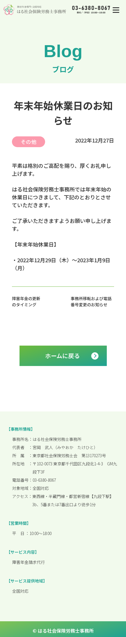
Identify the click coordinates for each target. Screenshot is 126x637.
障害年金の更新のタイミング (26, 301)
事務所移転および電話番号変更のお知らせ (91, 301)
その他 (28, 141)
